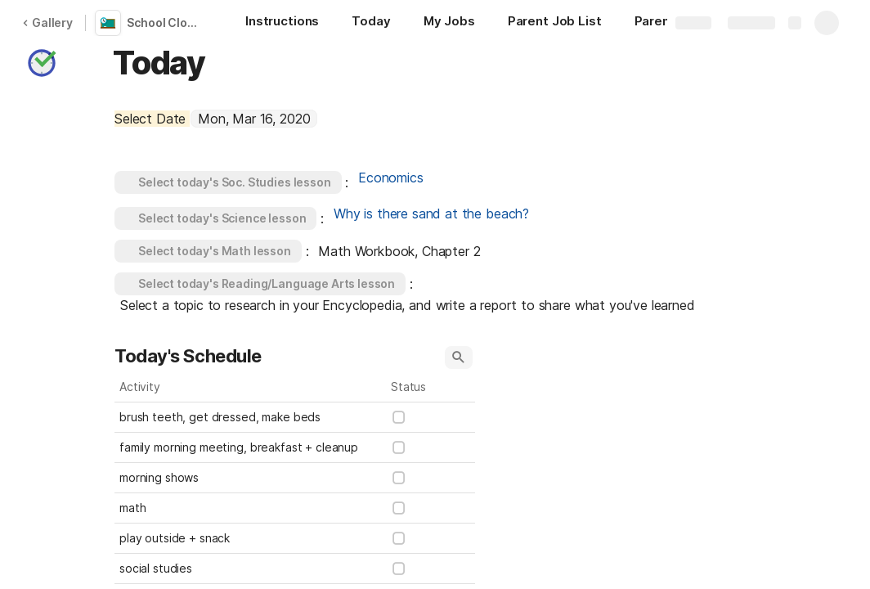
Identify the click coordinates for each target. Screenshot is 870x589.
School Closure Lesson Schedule (166, 22)
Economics (391, 177)
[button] (42, 63)
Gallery (47, 22)
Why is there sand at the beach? (431, 213)
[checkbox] (399, 417)
